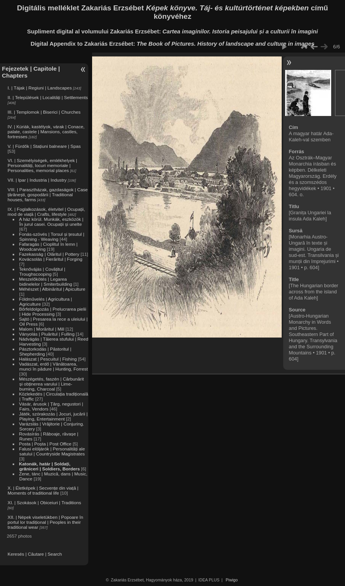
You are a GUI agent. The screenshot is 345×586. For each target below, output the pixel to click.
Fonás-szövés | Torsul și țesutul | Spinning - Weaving (51, 237)
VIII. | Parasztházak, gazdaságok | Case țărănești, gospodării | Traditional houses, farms (48, 194)
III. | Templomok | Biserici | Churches (44, 111)
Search (55, 553)
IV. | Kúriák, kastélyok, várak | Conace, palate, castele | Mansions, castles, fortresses (46, 131)
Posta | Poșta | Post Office (45, 443)
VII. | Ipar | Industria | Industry (37, 179)
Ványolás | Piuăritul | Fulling (46, 333)
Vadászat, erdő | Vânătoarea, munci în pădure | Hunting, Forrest (53, 366)
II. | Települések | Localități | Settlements (48, 97)
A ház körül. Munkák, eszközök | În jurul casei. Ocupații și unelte (51, 222)
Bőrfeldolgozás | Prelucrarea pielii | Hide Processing (52, 311)
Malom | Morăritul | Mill (41, 328)
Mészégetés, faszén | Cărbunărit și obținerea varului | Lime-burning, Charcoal (51, 383)
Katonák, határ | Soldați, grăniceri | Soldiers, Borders (49, 466)
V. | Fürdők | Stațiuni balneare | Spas (44, 146)
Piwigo (232, 580)
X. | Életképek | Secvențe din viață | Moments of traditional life (43, 490)
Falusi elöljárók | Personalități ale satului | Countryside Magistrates (52, 451)
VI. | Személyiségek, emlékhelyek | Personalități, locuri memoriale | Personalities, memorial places (42, 165)
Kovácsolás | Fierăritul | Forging (50, 259)
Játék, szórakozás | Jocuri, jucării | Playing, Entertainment (53, 416)
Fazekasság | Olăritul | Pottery (49, 254)
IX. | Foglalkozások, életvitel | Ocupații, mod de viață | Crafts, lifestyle (46, 212)
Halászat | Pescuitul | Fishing (48, 358)
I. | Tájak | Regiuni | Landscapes (40, 87)
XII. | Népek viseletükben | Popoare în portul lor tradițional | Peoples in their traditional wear (45, 522)
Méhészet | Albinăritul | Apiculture (52, 288)
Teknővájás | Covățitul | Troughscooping (42, 271)
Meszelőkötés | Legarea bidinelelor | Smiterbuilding (45, 281)
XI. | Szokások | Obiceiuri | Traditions (44, 502)
